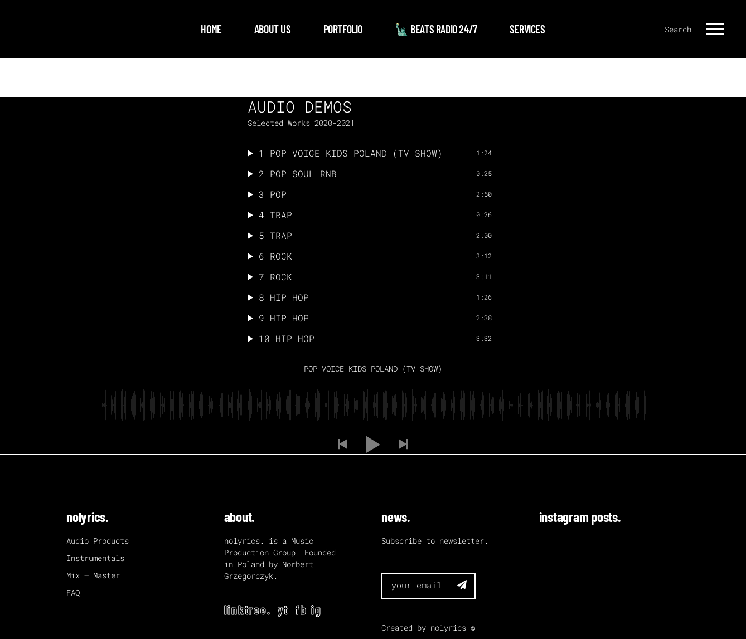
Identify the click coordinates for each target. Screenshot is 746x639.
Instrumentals (95, 558)
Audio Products (97, 540)
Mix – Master (93, 575)
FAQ (73, 592)
